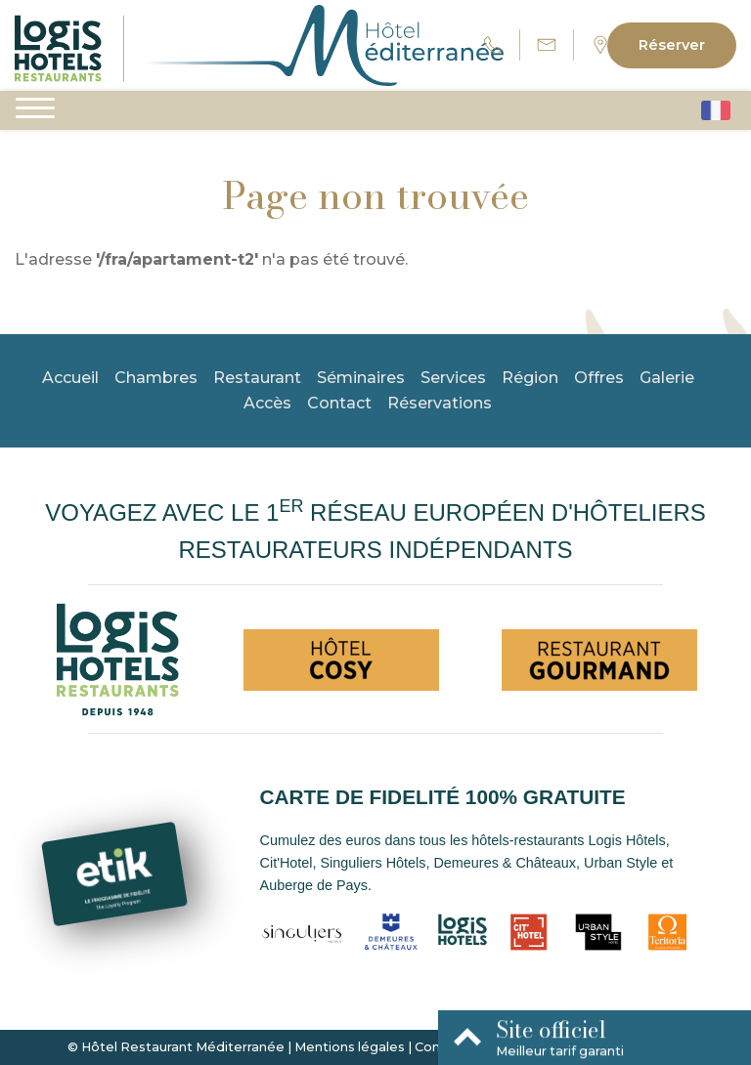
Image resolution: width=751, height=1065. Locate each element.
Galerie (667, 377)
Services (453, 377)
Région (530, 377)
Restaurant (257, 377)
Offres (599, 377)
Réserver (672, 45)
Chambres (156, 377)
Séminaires (361, 377)
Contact (339, 403)
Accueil (70, 377)
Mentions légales (349, 1047)
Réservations (439, 403)
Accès (267, 403)
